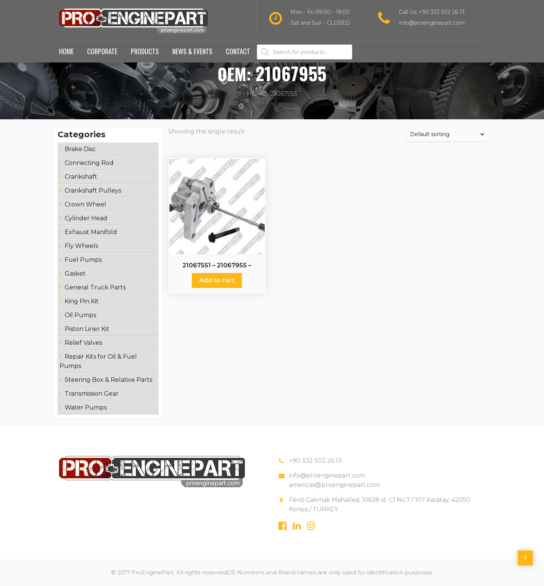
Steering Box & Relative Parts (108, 380)
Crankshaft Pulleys (93, 190)
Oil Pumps (80, 315)
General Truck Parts (95, 287)
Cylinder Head (86, 218)
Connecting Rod (89, 163)
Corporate (102, 51)
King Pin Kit (82, 301)
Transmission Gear (92, 394)
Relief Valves (83, 343)
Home (66, 51)
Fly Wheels (81, 246)
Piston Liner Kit (87, 329)
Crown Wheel (85, 204)
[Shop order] (444, 134)
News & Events (192, 51)
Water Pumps (86, 407)
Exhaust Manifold (91, 232)
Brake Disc (80, 149)
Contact (238, 51)
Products (145, 51)
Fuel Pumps (83, 260)
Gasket (75, 273)
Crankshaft (81, 177)
